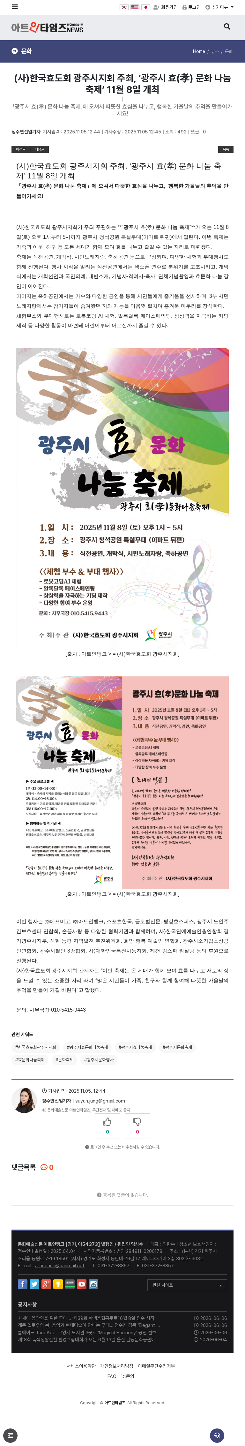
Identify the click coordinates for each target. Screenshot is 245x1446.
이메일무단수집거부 (156, 1366)
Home (199, 51)
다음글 (39, 149)
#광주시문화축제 (177, 1047)
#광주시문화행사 (99, 1059)
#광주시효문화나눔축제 (87, 1047)
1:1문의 (127, 1376)
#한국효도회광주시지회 (35, 1047)
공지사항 (27, 1304)
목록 (226, 149)
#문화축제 (64, 1059)
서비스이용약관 (81, 1366)
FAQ (112, 1376)
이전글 (21, 149)
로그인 (191, 7)
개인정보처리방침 (116, 1366)
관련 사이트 (187, 1286)
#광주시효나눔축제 (135, 1047)
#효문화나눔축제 (30, 1059)
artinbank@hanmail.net (60, 1266)
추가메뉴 (217, 7)
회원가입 (165, 7)
